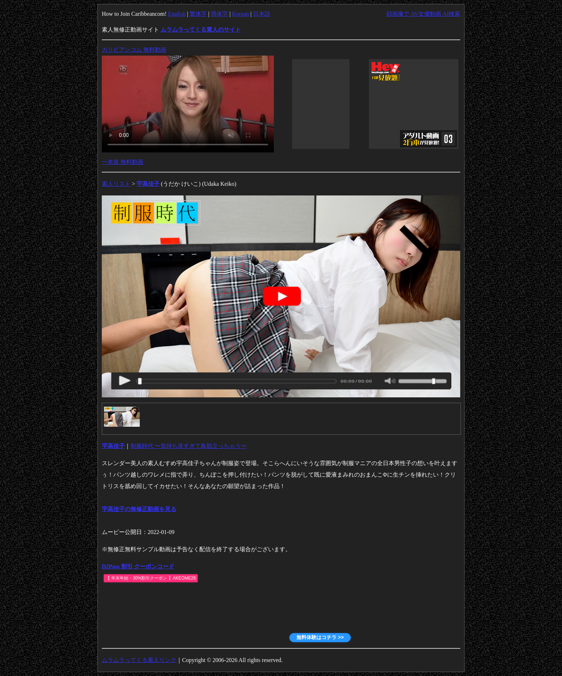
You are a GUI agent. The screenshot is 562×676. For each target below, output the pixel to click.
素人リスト (116, 184)
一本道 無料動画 (122, 162)
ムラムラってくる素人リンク (139, 660)
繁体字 (198, 14)
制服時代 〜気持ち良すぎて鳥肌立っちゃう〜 (188, 446)
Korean (240, 14)
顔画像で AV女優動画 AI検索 (423, 14)
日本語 (261, 14)
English (177, 14)
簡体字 (219, 14)
